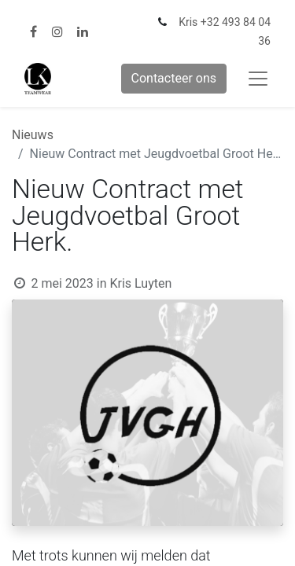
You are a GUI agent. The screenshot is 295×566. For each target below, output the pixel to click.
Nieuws (32, 134)
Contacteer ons (174, 78)
